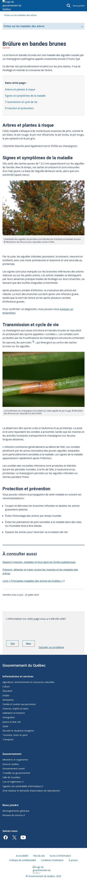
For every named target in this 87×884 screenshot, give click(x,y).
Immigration (8, 717)
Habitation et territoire (13, 712)
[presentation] (30, 629)
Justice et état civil (11, 721)
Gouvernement (11, 754)
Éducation (7, 690)
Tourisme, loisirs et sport (15, 735)
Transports (8, 739)
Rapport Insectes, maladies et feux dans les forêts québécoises (39, 562)
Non (30, 644)
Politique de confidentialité (22, 860)
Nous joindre (79, 6)
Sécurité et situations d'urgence (18, 730)
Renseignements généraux (15, 810)
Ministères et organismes (15, 759)
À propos (73, 860)
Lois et (13, 781)
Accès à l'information (60, 855)
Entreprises (8, 699)
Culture (6, 686)
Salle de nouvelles (11, 777)
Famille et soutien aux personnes (19, 704)
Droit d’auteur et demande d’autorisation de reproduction (31, 790)
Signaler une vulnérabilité (22, 786)
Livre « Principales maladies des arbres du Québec (33, 581)
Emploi (5, 695)
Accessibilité (22, 855)
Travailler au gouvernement (16, 772)
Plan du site (39, 855)
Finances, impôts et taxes (15, 708)
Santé (5, 726)
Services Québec (10, 764)
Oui (14, 644)
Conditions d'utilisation (52, 860)
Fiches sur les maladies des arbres (20, 15)
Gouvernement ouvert (13, 768)
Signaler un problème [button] (51, 647)
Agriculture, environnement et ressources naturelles (28, 682)
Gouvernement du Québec (24, 665)
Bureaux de (13, 815)
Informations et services (17, 676)
